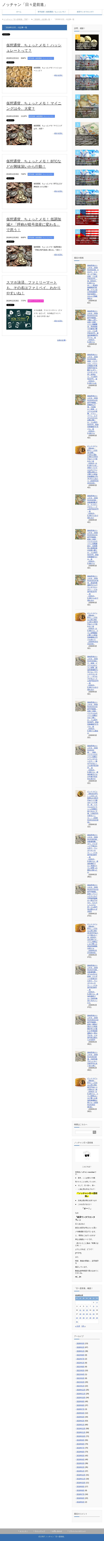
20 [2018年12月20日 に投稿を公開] (87, 1314)
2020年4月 (81, 1413)
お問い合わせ (57, 1531)
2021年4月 (81, 1374)
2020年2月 (81, 1421)
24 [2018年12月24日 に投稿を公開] (77, 1318)
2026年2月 (81, 1347)
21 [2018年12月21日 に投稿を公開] (90, 1314)
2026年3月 (81, 1343)
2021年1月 (81, 1386)
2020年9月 (81, 1401)
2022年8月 (81, 1355)
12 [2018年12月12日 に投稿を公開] (83, 1310)
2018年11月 (81, 1479)
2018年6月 (81, 1498)
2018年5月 (81, 1502)
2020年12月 (81, 1390)
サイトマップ (40, 1531)
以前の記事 (61, 340)
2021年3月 (81, 1378)
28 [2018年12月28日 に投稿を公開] (90, 1318)
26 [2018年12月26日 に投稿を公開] (83, 1318)
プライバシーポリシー (77, 1531)
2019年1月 (81, 1471)
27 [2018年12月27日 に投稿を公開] (87, 1318)
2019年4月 (81, 1459)
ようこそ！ (24, 1531)
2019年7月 (81, 1448)
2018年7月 (81, 1494)
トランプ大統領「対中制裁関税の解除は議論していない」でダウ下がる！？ (86, 240)
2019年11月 (81, 1432)
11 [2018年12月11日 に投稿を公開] (80, 1310)
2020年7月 (81, 1409)
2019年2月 (81, 1467)
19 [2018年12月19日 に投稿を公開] (83, 1314)
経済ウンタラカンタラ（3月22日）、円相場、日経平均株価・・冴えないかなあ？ (86, 64)
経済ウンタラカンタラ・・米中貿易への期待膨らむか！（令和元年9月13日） (86, 179)
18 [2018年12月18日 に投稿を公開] (80, 1314)
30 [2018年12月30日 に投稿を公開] (97, 1318)
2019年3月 (81, 1463)
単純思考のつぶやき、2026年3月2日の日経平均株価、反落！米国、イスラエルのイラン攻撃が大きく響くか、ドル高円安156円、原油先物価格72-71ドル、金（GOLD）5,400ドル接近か (92, 717)
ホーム (18, 12)
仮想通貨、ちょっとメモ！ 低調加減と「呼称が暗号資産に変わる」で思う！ (33, 224)
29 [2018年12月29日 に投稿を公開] (94, 1318)
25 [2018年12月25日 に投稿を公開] (80, 1318)
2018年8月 (81, 1490)
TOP (16, 19)
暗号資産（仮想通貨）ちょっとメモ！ (52, 12)
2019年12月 (81, 1428)
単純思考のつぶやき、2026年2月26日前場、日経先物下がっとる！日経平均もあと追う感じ (92, 1059)
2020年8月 (81, 1405)
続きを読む (58, 75)
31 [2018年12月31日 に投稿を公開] (77, 1322)
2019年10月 (81, 1436)
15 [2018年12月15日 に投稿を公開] (94, 1310)
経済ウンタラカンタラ (85, 12)
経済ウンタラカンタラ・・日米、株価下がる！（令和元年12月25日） (86, 161)
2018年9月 (81, 1486)
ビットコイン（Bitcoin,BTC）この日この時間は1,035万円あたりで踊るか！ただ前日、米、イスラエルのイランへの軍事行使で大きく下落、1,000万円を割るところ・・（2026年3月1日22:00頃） (92, 807)
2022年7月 (81, 1359)
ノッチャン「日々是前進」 (25, 4)
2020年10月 (81, 1397)
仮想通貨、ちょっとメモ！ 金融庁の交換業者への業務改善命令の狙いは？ (86, 46)
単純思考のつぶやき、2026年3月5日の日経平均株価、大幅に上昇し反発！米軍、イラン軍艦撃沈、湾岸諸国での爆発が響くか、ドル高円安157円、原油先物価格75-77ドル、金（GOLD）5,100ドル (92, 326)
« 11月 (77, 1326)
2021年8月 (81, 1367)
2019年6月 (81, 1452)
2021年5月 (81, 1370)
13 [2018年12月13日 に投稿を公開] (87, 1310)
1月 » (83, 1326)
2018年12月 (81, 1475)
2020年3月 (81, 1417)
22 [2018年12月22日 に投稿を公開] (94, 1314)
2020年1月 (81, 1425)
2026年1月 (81, 1351)
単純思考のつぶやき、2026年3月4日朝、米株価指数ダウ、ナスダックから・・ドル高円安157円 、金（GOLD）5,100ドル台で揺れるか (92, 507)
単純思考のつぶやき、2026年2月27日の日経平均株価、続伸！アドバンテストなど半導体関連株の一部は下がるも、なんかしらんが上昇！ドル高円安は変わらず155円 (92, 898)
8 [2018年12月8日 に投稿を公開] (93, 1306)
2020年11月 (81, 1394)
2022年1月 (81, 1363)
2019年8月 (81, 1444)
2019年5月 (81, 1456)
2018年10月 (81, 1483)
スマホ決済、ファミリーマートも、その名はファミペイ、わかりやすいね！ (33, 287)
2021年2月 (81, 1382)
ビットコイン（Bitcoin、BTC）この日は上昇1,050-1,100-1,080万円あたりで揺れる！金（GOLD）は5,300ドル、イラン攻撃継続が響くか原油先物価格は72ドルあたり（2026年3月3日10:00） (92, 628)
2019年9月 (81, 1440)
